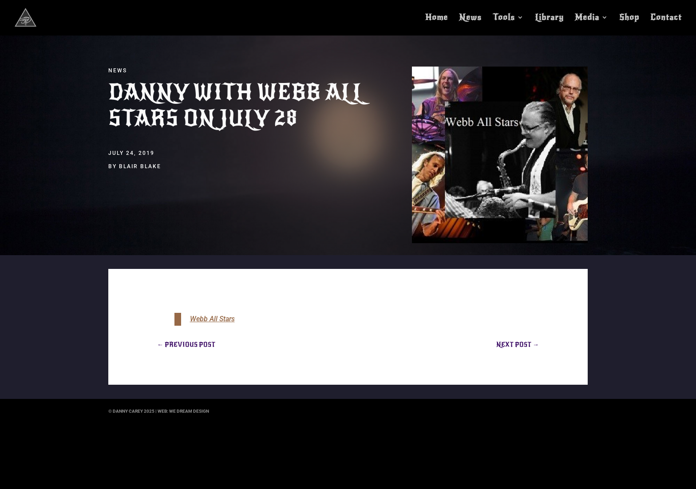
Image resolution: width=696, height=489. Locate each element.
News (470, 18)
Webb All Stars (212, 319)
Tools (504, 18)
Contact (666, 18)
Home (436, 18)
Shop (629, 18)
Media (587, 18)
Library (549, 18)
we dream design (189, 411)
